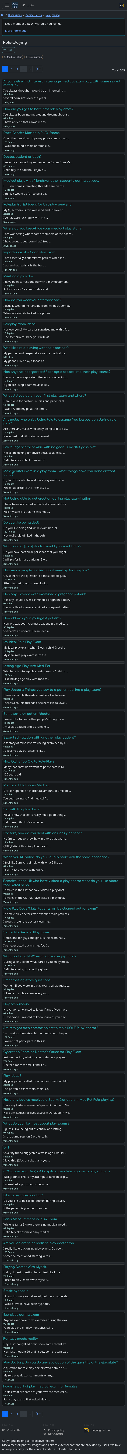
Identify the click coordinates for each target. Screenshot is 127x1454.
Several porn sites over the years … (26, 98)
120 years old (12, 774)
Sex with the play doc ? (21, 809)
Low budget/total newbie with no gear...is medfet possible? (49, 447)
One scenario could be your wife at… (27, 337)
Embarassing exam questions (27, 980)
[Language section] (121, 5)
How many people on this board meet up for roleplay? (46, 570)
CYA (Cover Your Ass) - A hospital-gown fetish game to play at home (57, 1171)
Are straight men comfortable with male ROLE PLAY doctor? (50, 1028)
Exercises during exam (21, 1314)
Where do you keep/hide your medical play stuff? (42, 228)
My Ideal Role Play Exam (22, 642)
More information (16, 31)
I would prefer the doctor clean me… (27, 921)
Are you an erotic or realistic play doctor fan (38, 1243)
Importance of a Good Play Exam (29, 252)
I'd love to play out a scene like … (24, 751)
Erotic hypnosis (15, 1291)
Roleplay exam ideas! (19, 324)
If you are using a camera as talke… (26, 385)
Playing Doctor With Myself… (25, 1267)
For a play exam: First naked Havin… (26, 1399)
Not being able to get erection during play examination (47, 498)
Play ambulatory (16, 1004)
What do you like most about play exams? (36, 1123)
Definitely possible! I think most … (25, 460)
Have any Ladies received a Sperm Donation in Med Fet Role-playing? (59, 1099)
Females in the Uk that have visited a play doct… (34, 898)
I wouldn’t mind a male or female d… (27, 146)
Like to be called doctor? (23, 1195)
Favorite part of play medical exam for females (40, 1386)
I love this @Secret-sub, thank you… (26, 1160)
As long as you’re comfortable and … (27, 289)
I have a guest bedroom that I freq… (27, 241)
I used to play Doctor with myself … (26, 1280)
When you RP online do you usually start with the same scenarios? (56, 857)
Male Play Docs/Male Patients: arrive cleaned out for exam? (50, 908)
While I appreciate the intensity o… (26, 488)
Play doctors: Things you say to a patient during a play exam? (52, 689)
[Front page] (2, 15)
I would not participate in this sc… (25, 1041)
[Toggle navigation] (7, 5)
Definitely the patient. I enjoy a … (24, 170)
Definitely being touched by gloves (25, 969)
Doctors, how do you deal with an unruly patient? (42, 833)
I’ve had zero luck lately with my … (25, 218)
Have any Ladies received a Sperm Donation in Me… (37, 1113)
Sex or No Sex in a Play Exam (26, 932)
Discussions (15, 15)
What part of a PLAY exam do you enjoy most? (39, 956)
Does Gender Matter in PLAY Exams (31, 133)
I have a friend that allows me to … (25, 122)
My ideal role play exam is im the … (26, 655)
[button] (38, 69)
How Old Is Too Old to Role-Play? (28, 761)
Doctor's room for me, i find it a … (25, 1065)
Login (28, 5)
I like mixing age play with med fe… (26, 679)
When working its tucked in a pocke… (27, 313)
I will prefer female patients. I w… (25, 559)
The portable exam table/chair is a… (26, 1089)
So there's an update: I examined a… (27, 631)
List (7, 50)
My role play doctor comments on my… (28, 1375)
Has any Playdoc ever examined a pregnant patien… (37, 607)
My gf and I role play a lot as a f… (24, 361)
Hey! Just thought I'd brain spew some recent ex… (35, 1352)
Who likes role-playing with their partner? (36, 348)
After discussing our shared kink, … (26, 583)
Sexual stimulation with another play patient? (39, 737)
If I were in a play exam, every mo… (26, 993)
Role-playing (53, 15)
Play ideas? (12, 1075)
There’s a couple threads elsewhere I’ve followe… (35, 703)
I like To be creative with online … (25, 870)
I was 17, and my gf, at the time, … (25, 409)
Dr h (6, 1147)
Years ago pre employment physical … (28, 1328)
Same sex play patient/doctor (27, 713)
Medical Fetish (34, 15)
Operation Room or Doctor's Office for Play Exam (42, 1052)
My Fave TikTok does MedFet (26, 785)
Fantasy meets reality (20, 1338)
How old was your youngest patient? (32, 618)
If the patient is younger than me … (26, 1208)
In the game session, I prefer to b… (26, 1136)
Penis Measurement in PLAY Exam (30, 1219)
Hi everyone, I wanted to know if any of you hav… (35, 1017)
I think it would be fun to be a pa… (25, 194)
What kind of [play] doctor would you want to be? (42, 546)
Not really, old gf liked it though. (24, 535)
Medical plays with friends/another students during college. (51, 180)
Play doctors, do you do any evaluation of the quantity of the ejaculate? (60, 1362)
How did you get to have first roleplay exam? (38, 109)
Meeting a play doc (18, 276)
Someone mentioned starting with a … (28, 1256)
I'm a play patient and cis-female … (26, 727)
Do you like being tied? (21, 522)
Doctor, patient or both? (22, 156)
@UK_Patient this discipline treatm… (27, 846)
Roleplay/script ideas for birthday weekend (37, 204)
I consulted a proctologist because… (27, 1184)
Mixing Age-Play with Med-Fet (26, 666)
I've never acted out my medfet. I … (26, 945)
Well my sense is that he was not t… (26, 512)
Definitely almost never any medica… (27, 1232)
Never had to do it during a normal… (27, 436)
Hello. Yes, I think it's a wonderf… (24, 822)
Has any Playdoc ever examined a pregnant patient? (45, 594)
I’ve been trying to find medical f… (25, 798)
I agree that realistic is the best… (24, 265)
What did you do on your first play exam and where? (44, 395)
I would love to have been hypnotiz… (27, 1304)
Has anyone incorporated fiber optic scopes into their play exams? (56, 372)
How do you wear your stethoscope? (32, 300)
